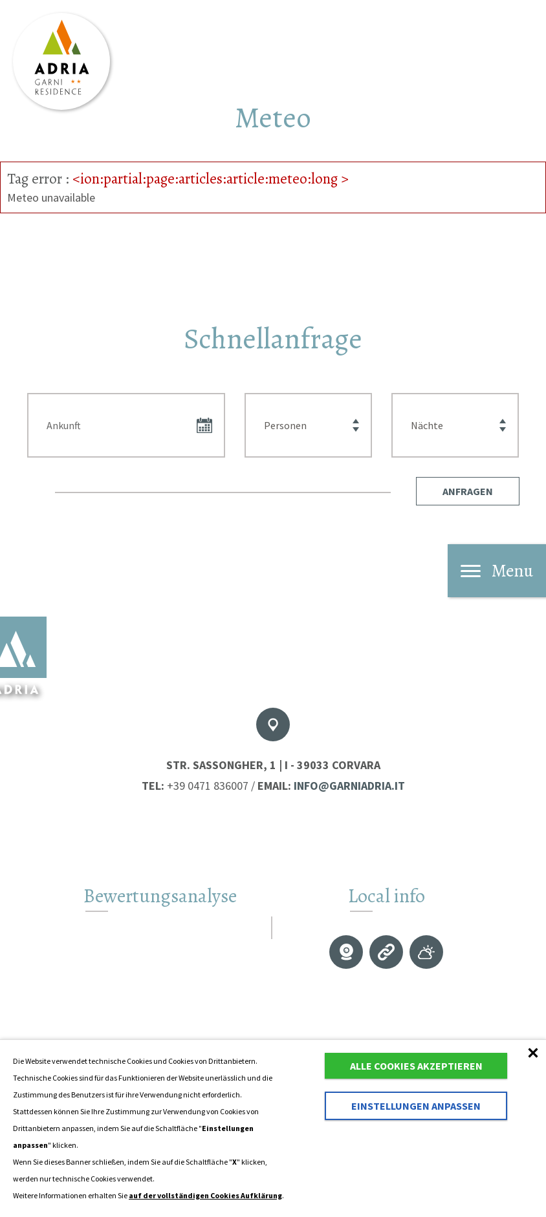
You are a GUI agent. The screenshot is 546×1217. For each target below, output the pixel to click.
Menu (497, 570)
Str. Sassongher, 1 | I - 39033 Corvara (273, 764)
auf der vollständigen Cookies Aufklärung (205, 1195)
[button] (467, 491)
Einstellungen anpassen (416, 1105)
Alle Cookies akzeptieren (416, 1065)
